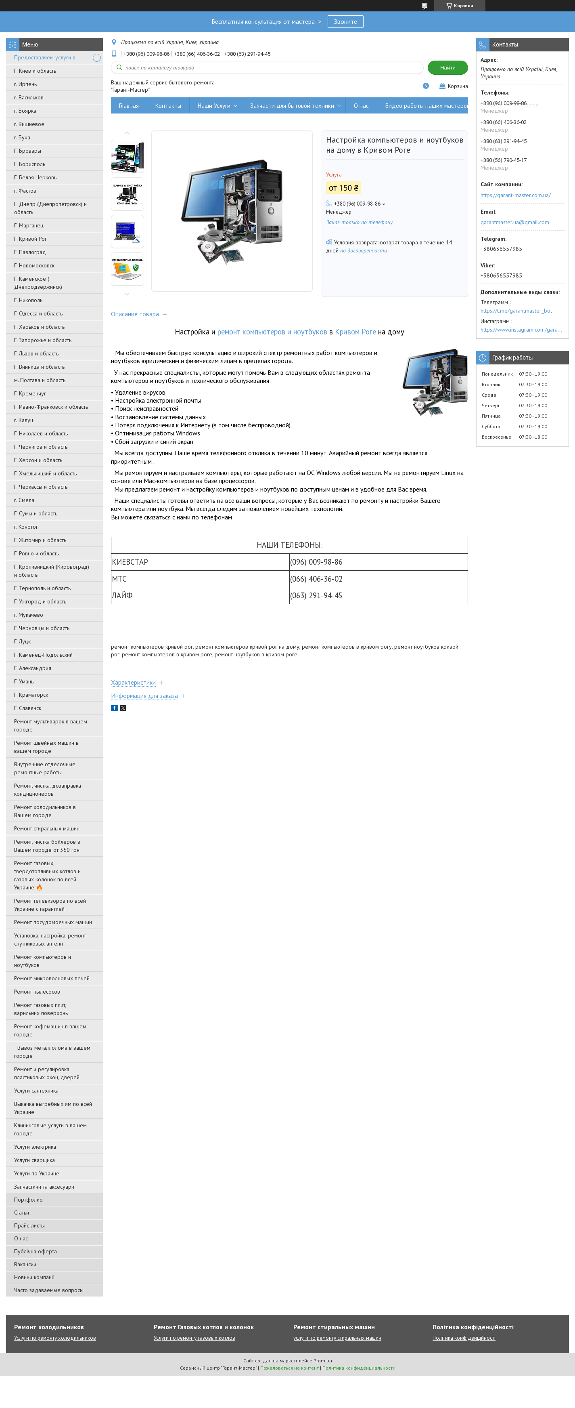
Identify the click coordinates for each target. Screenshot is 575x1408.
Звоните (345, 21)
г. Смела (24, 500)
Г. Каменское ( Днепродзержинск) (38, 282)
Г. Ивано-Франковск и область (51, 406)
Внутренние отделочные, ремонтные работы (45, 768)
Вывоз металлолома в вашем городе (52, 1051)
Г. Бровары (27, 150)
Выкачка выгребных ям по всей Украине (53, 1108)
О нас (21, 1238)
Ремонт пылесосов (37, 991)
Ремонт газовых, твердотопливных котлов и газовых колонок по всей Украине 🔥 (47, 875)
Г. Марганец (29, 225)
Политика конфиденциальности (358, 1368)
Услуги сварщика (34, 1160)
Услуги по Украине (36, 1173)
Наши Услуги (214, 106)
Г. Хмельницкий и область (45, 473)
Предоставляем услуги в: (45, 57)
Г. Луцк (22, 641)
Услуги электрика (35, 1146)
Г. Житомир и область (40, 540)
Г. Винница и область (39, 366)
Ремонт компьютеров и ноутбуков (42, 961)
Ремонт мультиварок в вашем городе (50, 725)
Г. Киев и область (35, 70)
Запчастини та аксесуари (44, 1186)
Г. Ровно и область (36, 553)
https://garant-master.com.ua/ (516, 195)
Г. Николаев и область (41, 433)
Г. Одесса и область (38, 313)
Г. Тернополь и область (42, 588)
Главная (129, 106)
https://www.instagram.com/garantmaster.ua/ (523, 329)
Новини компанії (34, 1277)
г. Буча (22, 137)
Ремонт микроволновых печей (52, 978)
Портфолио (28, 1199)
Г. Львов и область (36, 353)
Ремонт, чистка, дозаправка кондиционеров (47, 789)
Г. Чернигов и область (40, 446)
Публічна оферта (35, 1251)
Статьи (21, 1212)
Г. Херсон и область (38, 460)
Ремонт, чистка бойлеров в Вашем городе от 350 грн (47, 845)
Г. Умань (23, 681)
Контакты (168, 106)
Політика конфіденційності (464, 1337)
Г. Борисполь (29, 164)
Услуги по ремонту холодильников (55, 1337)
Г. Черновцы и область (41, 628)
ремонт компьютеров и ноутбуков (272, 331)
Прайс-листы (29, 1225)
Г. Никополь (28, 300)
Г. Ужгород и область (40, 601)
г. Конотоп (26, 526)
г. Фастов (25, 190)
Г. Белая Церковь (35, 177)
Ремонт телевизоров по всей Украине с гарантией (50, 904)
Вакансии (25, 1264)
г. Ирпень (25, 84)
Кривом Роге (355, 331)
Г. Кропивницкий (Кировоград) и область (51, 570)
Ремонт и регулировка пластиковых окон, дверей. (47, 1073)
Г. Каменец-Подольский (43, 654)
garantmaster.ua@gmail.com (515, 222)
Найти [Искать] (448, 68)
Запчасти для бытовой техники (292, 106)
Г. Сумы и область (35, 513)
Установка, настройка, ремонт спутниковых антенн (50, 939)
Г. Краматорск (31, 694)
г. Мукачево (28, 614)
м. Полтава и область (39, 380)
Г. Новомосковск (34, 265)
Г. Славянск (27, 708)
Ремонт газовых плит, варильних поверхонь (41, 1009)
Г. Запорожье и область (42, 340)
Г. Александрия (32, 668)
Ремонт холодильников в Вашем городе (45, 811)
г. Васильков (29, 97)
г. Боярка (25, 110)
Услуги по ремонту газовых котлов (194, 1337)
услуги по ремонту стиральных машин (337, 1337)
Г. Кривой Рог (30, 238)
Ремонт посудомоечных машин (53, 922)
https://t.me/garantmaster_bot (516, 310)
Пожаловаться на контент (289, 1368)
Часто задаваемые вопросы (49, 1290)
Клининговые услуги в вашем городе (50, 1129)
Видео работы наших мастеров (427, 106)
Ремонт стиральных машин (46, 828)
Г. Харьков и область (39, 326)
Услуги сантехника (36, 1090)
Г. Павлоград (30, 252)
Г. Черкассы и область (40, 486)
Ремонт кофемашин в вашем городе (50, 1030)
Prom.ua (323, 1361)
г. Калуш (24, 420)
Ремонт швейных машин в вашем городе (46, 746)
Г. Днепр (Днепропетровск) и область (50, 208)
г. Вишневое (29, 124)
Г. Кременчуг (30, 393)
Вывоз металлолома (512, 106)
